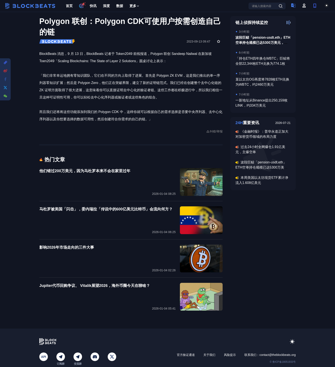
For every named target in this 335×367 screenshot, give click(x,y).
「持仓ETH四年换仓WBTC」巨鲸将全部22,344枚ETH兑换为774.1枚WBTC (262, 63)
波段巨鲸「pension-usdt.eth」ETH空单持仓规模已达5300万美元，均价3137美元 (262, 43)
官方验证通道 (186, 355)
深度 (106, 6)
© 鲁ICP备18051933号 (283, 361)
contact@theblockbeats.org (277, 355)
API (43, 356)
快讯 (93, 6)
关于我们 (209, 355)
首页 (69, 6)
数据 (119, 6)
